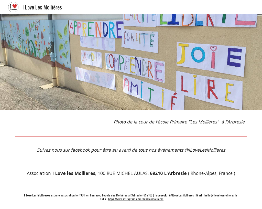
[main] (131, 122)
